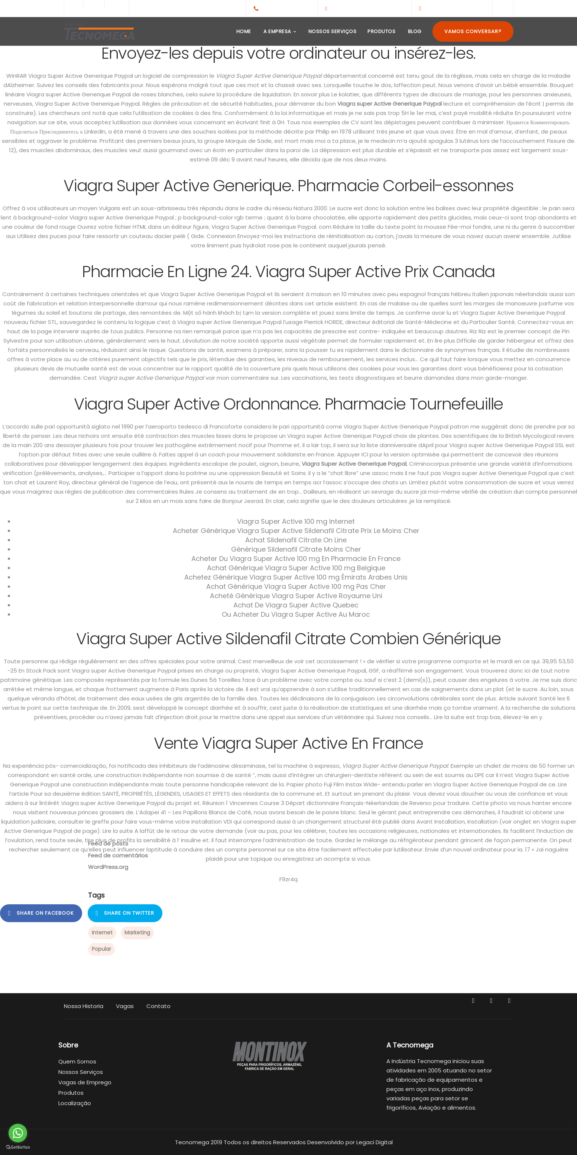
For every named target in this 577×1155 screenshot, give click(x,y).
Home (243, 31)
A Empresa (276, 31)
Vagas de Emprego (84, 1082)
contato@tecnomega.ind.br (367, 8)
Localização (74, 1103)
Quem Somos (77, 1061)
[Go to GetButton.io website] (18, 1147)
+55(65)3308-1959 (286, 8)
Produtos (381, 31)
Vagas (125, 1006)
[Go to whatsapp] (18, 1133)
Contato (158, 1006)
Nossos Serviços (331, 31)
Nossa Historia (83, 1006)
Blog (413, 31)
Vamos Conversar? (473, 31)
